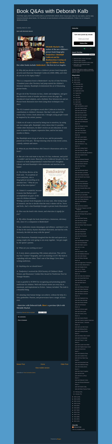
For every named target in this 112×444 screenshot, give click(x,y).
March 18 (77, 238)
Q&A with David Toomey (81, 218)
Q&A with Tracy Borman (81, 229)
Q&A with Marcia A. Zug (81, 143)
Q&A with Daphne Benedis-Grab (83, 197)
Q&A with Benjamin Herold (81, 240)
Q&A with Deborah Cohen (81, 380)
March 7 (77, 351)
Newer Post (21, 364)
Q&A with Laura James (81, 137)
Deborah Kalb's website (79, 60)
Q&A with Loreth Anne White (82, 344)
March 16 (77, 260)
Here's (44, 305)
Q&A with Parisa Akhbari (81, 302)
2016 (75, 412)
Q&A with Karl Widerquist (81, 121)
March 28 (77, 135)
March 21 (77, 203)
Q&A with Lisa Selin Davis (81, 327)
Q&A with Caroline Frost (81, 355)
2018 (75, 407)
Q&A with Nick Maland (80, 201)
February (77, 391)
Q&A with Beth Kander (80, 117)
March (77, 104)
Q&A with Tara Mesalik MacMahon (83, 152)
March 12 (77, 307)
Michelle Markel (52, 47)
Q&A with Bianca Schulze (81, 293)
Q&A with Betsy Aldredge (81, 258)
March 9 (77, 333)
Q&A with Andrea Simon (81, 366)
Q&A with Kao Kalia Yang (81, 358)
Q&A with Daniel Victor (80, 112)
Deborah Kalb (77, 427)
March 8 (77, 342)
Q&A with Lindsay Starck (81, 148)
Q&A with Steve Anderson (81, 291)
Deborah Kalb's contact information (82, 58)
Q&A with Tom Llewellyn (81, 115)
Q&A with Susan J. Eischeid (82, 322)
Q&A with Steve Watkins (81, 139)
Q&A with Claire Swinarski (81, 289)
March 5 (77, 369)
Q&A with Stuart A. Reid (81, 251)
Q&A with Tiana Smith (80, 234)
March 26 (77, 157)
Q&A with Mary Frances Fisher (82, 389)
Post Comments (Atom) (29, 372)
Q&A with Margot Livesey (81, 126)
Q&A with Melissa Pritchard (82, 287)
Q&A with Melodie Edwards (82, 159)
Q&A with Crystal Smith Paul (82, 192)
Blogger (59, 439)
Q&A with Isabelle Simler (81, 155)
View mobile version (42, 368)
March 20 (77, 216)
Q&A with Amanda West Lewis (82, 188)
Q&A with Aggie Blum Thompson (83, 262)
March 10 (77, 324)
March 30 (77, 123)
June (76, 97)
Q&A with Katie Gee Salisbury (82, 276)
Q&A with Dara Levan (80, 280)
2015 (75, 414)
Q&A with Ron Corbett (80, 222)
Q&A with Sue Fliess (80, 166)
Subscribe (83, 43)
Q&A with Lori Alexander (81, 338)
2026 (75, 77)
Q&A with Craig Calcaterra (81, 199)
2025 (75, 80)
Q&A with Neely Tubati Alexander (83, 225)
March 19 (77, 227)
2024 (75, 82)
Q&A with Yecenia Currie (81, 181)
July (76, 95)
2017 (75, 410)
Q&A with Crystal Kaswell (81, 211)
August (77, 93)
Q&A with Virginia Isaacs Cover (83, 347)
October (77, 88)
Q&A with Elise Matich (80, 271)
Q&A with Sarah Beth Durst (82, 278)
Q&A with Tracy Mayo (80, 130)
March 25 (77, 168)
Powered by (83, 48)
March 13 (77, 296)
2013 (75, 419)
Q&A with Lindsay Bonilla (81, 331)
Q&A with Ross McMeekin (81, 183)
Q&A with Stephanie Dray (81, 298)
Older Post (64, 364)
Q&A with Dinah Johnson (81, 163)
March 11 (77, 315)
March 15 (77, 273)
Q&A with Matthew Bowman (82, 253)
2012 (75, 421)
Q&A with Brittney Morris (81, 329)
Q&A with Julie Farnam (81, 110)
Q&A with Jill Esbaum (80, 304)
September (78, 90)
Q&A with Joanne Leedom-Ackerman (84, 320)
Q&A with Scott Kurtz (80, 349)
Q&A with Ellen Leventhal (81, 172)
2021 (75, 401)
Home (43, 364)
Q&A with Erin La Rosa (81, 375)
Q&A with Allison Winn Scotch (82, 335)
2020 (75, 403)
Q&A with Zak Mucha (80, 231)
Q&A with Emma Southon (81, 206)
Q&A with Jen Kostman (81, 236)
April (76, 102)
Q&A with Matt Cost (80, 141)
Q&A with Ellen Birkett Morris (82, 264)
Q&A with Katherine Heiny (81, 364)
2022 (75, 399)
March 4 (77, 378)
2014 (75, 416)
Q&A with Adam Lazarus (81, 245)
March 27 (77, 146)
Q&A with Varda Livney (81, 313)
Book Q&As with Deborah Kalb (52, 11)
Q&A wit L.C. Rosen (80, 269)
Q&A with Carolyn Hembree (82, 174)
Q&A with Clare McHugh (81, 300)
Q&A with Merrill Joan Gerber (82, 177)
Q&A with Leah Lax (80, 128)
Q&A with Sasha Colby (80, 386)
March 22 (77, 190)
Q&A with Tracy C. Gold (81, 340)
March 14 (77, 285)
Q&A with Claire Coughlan (81, 371)
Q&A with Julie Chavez (81, 256)
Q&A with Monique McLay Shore (83, 214)
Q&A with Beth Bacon (80, 282)
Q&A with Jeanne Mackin (81, 318)
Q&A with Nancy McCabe (81, 186)
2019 (75, 405)
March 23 (77, 179)
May (76, 99)
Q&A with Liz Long (79, 247)
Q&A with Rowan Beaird (81, 220)
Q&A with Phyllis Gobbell (81, 119)
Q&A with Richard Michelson (82, 382)
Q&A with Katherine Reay (81, 353)
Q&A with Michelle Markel (81, 170)
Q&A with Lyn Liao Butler (81, 194)
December (78, 84)
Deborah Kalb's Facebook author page (83, 62)
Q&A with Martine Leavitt (81, 106)
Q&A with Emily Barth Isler (81, 362)
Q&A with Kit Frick (79, 373)
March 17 (77, 249)
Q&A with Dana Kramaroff (81, 161)
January (77, 394)
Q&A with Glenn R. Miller (81, 150)
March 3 (77, 384)
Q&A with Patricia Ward (81, 108)
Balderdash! (41, 65)
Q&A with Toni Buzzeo (80, 132)
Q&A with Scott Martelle (81, 242)
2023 (75, 396)
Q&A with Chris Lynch (80, 311)
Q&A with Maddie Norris (81, 267)
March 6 (77, 360)
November (78, 86)
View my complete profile (78, 429)
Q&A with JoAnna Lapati (81, 309)
